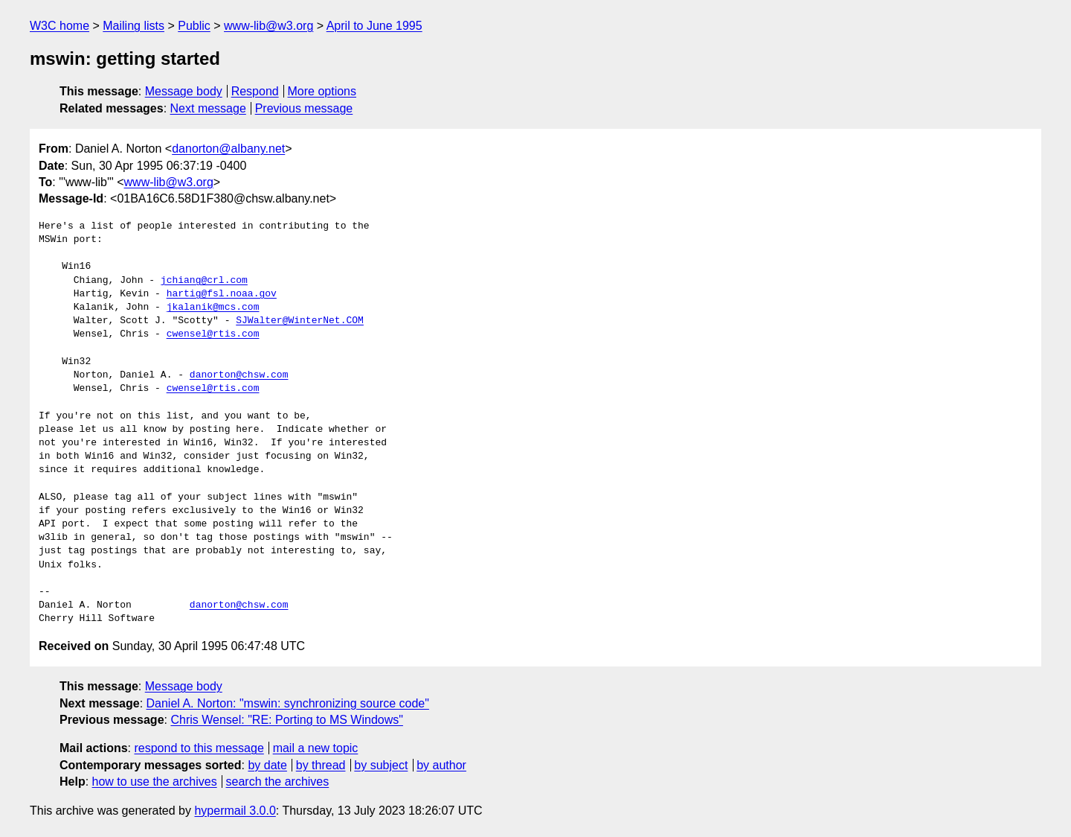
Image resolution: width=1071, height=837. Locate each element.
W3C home (59, 25)
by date (267, 765)
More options (322, 91)
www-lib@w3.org (268, 25)
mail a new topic (315, 748)
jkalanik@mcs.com (213, 307)
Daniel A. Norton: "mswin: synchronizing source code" (288, 703)
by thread (321, 765)
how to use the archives (154, 781)
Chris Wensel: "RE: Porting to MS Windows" (286, 719)
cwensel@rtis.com (213, 334)
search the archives (277, 781)
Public (194, 25)
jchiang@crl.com (204, 280)
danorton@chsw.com (239, 375)
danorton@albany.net (228, 148)
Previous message (304, 108)
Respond (255, 91)
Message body (183, 91)
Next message (208, 108)
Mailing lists (133, 25)
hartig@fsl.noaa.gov (222, 294)
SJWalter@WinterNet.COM (300, 321)
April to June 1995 (374, 25)
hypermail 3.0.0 (234, 810)
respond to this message (198, 748)
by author (441, 765)
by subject (381, 765)
